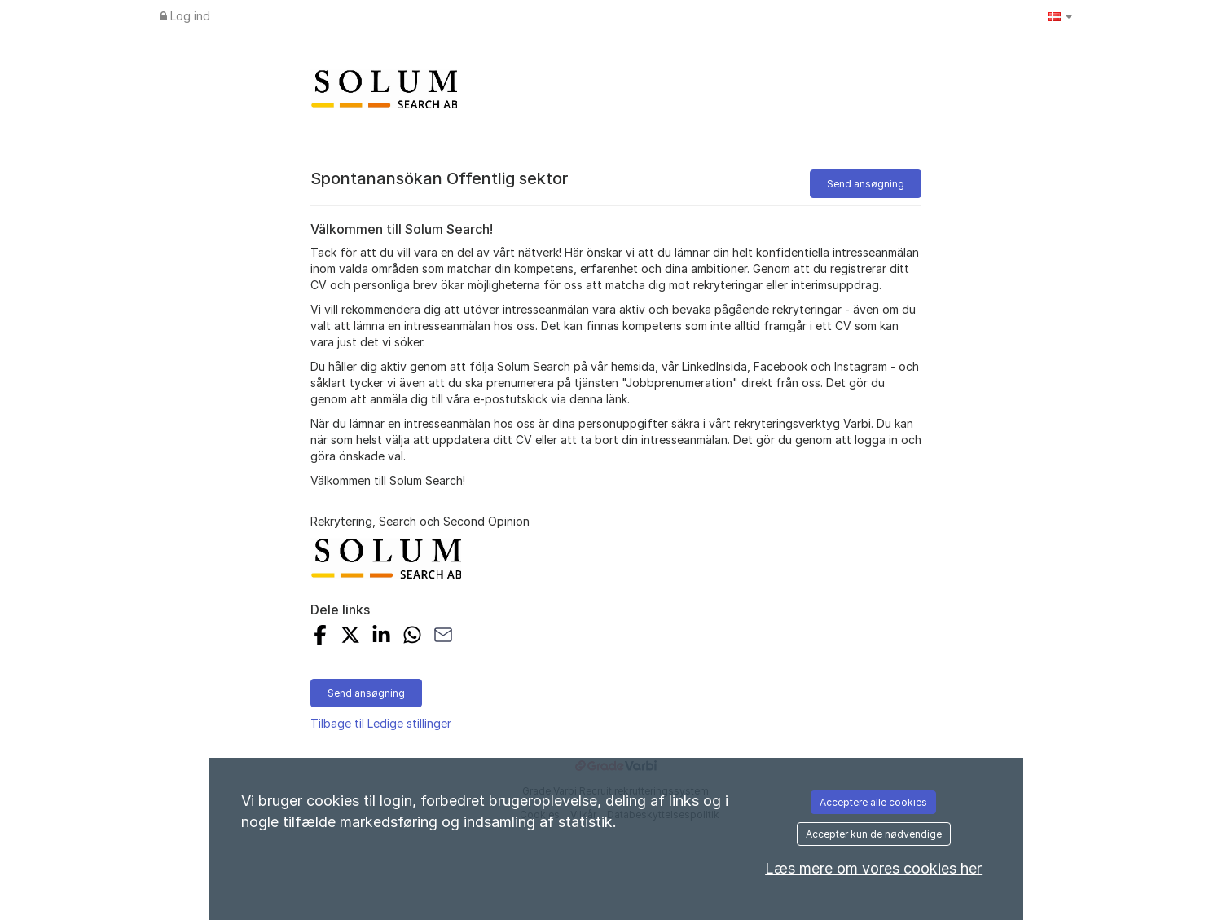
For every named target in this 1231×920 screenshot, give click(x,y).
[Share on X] (350, 637)
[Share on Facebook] (320, 637)
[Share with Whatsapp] (412, 637)
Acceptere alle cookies (873, 802)
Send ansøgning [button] (865, 184)
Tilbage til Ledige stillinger (380, 723)
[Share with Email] (443, 637)
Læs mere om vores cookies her (873, 868)
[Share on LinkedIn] (381, 637)
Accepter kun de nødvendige (874, 834)
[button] (1060, 16)
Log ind (185, 16)
